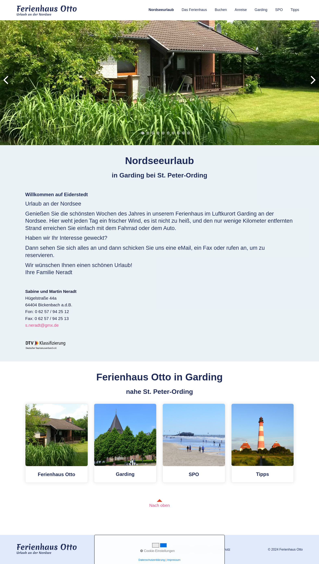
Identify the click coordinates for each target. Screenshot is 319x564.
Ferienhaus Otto (56, 443)
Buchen (221, 10)
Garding (261, 10)
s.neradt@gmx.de (42, 325)
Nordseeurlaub (161, 10)
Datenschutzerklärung (152, 559)
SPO (279, 10)
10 (188, 133)
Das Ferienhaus (194, 10)
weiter (313, 83)
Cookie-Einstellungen (157, 551)
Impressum (173, 559)
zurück (6, 83)
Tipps (295, 10)
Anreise (241, 10)
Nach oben (159, 503)
